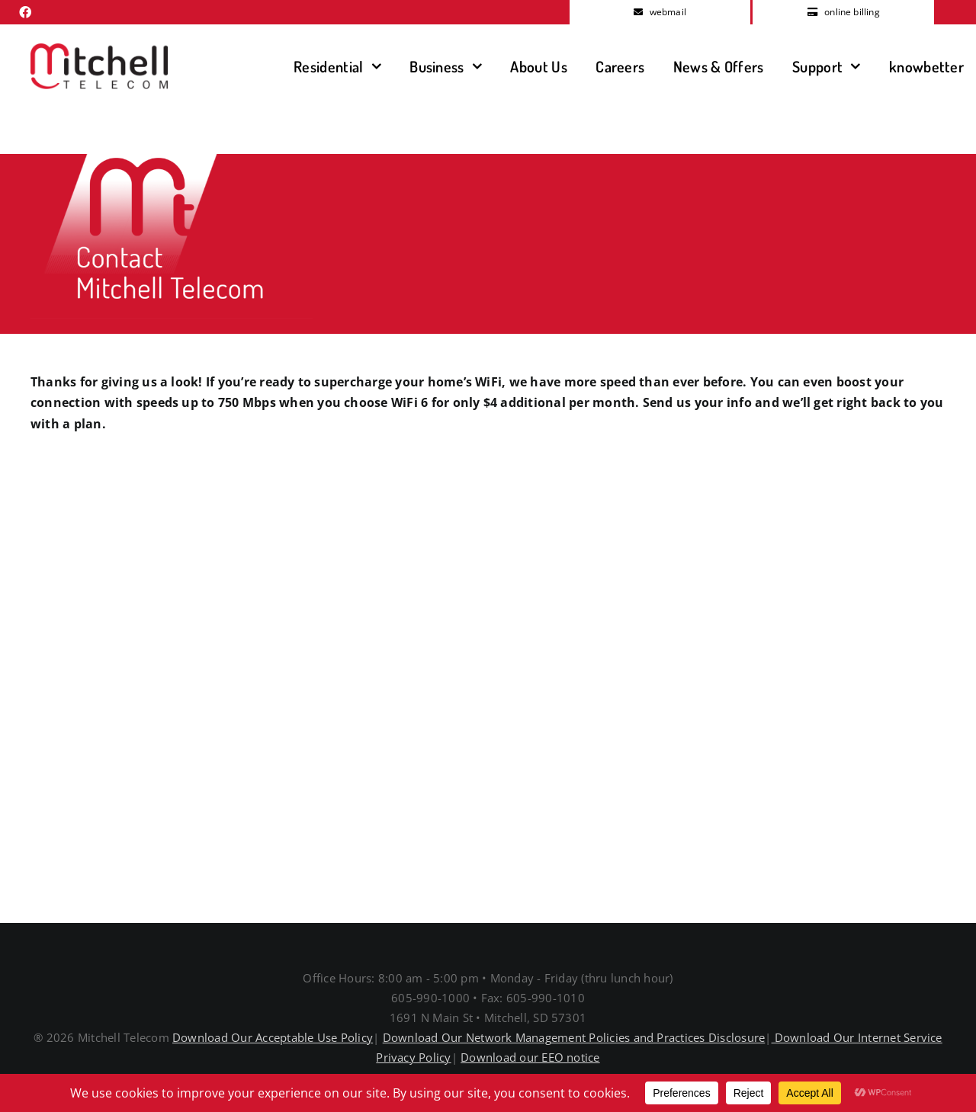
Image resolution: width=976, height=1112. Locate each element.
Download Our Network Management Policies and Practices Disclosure (574, 1037)
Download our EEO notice (530, 1057)
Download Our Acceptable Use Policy (272, 1037)
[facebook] (25, 12)
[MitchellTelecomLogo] (99, 49)
